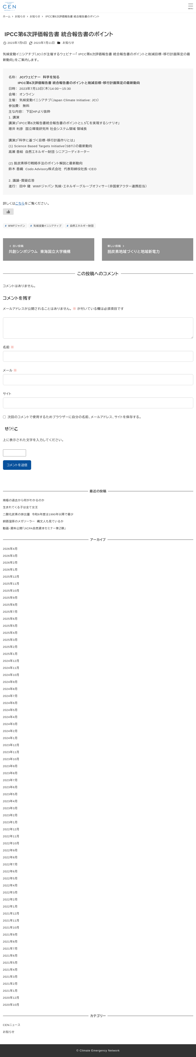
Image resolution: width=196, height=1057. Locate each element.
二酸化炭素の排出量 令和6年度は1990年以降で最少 (38, 514)
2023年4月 (10, 801)
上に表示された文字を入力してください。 (33, 440)
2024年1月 (10, 738)
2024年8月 (10, 689)
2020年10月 (11, 1004)
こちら (20, 203)
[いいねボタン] (8, 211)
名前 (8, 347)
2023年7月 (10, 780)
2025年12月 (11, 576)
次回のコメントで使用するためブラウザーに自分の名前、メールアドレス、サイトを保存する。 (74, 417)
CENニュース (11, 1025)
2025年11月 (11, 583)
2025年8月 (10, 604)
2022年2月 (10, 899)
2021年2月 (10, 983)
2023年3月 (10, 808)
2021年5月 (10, 962)
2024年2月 (10, 731)
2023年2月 (10, 815)
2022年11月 (11, 836)
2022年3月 (10, 892)
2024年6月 (10, 703)
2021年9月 (10, 934)
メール (10, 370)
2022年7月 (10, 864)
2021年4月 (10, 969)
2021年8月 (10, 941)
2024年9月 (10, 682)
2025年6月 (10, 618)
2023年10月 (11, 759)
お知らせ (68, 42)
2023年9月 (10, 766)
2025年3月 (10, 639)
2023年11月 (11, 752)
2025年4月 (10, 632)
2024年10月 (11, 675)
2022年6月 (10, 871)
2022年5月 (10, 878)
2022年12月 (11, 829)
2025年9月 (10, 597)
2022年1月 (10, 906)
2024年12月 (11, 660)
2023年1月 (10, 822)
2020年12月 (11, 997)
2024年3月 (10, 724)
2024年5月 (10, 710)
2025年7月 (10, 611)
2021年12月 (11, 913)
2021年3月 (10, 976)
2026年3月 (10, 555)
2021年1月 (10, 990)
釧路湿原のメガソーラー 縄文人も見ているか (33, 521)
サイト (7, 394)
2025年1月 (10, 653)
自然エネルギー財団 (81, 225)
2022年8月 (10, 857)
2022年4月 (10, 885)
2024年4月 (10, 717)
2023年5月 (10, 794)
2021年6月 (10, 955)
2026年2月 (10, 562)
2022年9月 (10, 850)
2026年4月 (10, 548)
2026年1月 (10, 569)
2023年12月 (11, 745)
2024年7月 (10, 696)
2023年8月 (10, 773)
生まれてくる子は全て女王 (20, 507)
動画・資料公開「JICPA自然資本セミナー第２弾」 (34, 528)
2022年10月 (11, 843)
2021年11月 (11, 920)
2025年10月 (11, 590)
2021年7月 (10, 948)
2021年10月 (11, 927)
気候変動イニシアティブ (47, 225)
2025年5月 (10, 625)
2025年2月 (10, 646)
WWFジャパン (16, 225)
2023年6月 (10, 787)
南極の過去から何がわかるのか (24, 500)
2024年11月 (11, 668)
